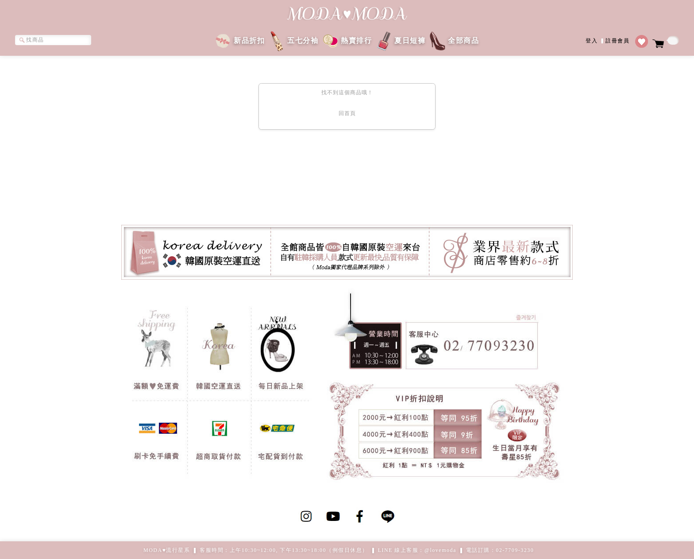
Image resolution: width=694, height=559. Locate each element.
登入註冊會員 (607, 40)
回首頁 (347, 113)
